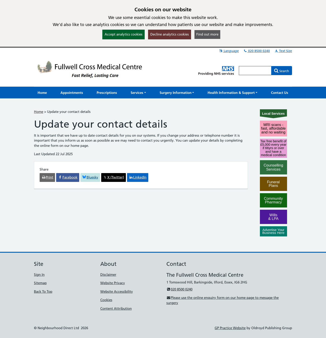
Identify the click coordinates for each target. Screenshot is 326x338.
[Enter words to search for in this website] (255, 70)
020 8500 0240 (256, 51)
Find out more (207, 34)
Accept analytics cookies (123, 34)
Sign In (39, 274)
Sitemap (40, 283)
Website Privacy (112, 283)
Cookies (106, 300)
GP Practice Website (230, 328)
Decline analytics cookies (169, 34)
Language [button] (229, 51)
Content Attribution (116, 308)
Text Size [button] (283, 51)
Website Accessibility (116, 291)
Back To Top (43, 291)
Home (38, 111)
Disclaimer (108, 274)
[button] (138, 92)
